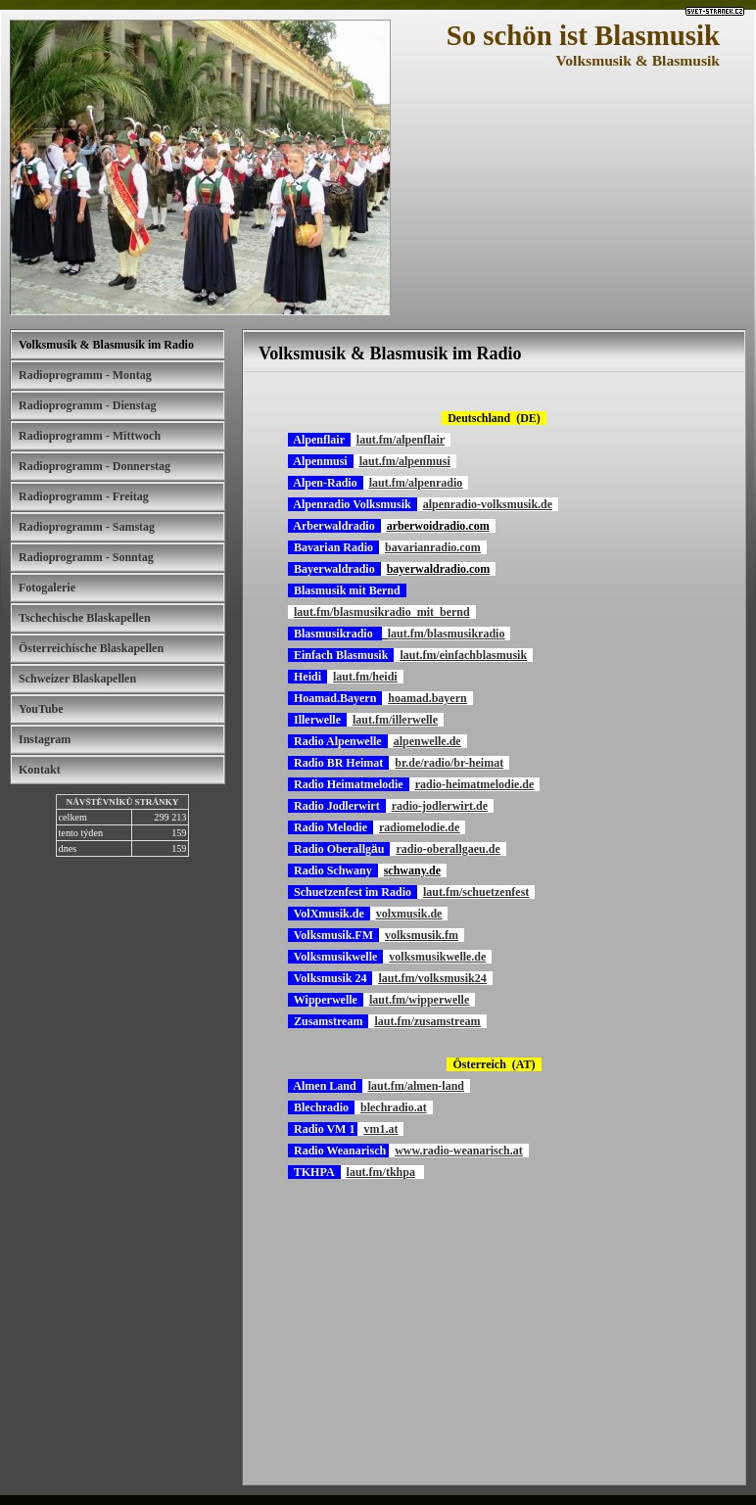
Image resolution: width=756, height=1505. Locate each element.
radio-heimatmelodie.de (475, 784)
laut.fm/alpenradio (416, 483)
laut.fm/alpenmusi (404, 461)
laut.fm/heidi (365, 676)
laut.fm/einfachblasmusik (463, 655)
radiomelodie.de (419, 827)
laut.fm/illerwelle (395, 720)
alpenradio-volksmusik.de (487, 504)
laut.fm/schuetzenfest (476, 892)
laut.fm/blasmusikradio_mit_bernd (382, 612)
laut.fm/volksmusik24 (432, 978)
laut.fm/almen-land (416, 1086)
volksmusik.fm (421, 935)
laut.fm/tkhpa (381, 1172)
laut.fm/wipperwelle (419, 1000)
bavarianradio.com (433, 547)
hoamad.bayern (427, 698)
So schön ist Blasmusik (583, 35)
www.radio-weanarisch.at (459, 1150)
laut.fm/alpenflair (400, 440)
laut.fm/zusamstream (427, 1021)
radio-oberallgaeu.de (447, 849)
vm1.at (380, 1129)
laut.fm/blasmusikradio (446, 633)
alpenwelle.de (427, 741)
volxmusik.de (409, 913)
